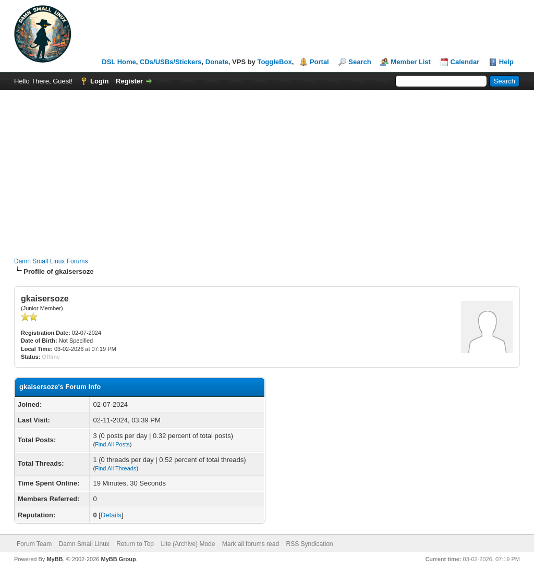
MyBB (54, 559)
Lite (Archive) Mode (188, 544)
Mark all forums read (250, 544)
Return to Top (135, 544)
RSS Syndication (309, 544)
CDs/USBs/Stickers (171, 62)
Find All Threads (115, 468)
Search (359, 62)
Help (506, 62)
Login (99, 81)
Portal (319, 62)
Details (111, 515)
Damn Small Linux (83, 544)
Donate (216, 62)
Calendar (465, 62)
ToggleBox (274, 62)
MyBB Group (118, 559)
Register (129, 81)
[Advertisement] (267, 168)
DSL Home (119, 62)
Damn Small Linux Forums (51, 261)
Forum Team (34, 544)
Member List (411, 62)
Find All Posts (112, 444)
